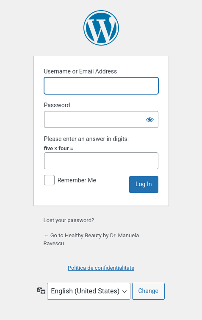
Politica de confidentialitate (101, 268)
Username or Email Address (80, 71)
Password (57, 105)
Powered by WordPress (101, 28)
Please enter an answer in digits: (86, 139)
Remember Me (77, 180)
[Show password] (149, 119)
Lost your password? (69, 220)
